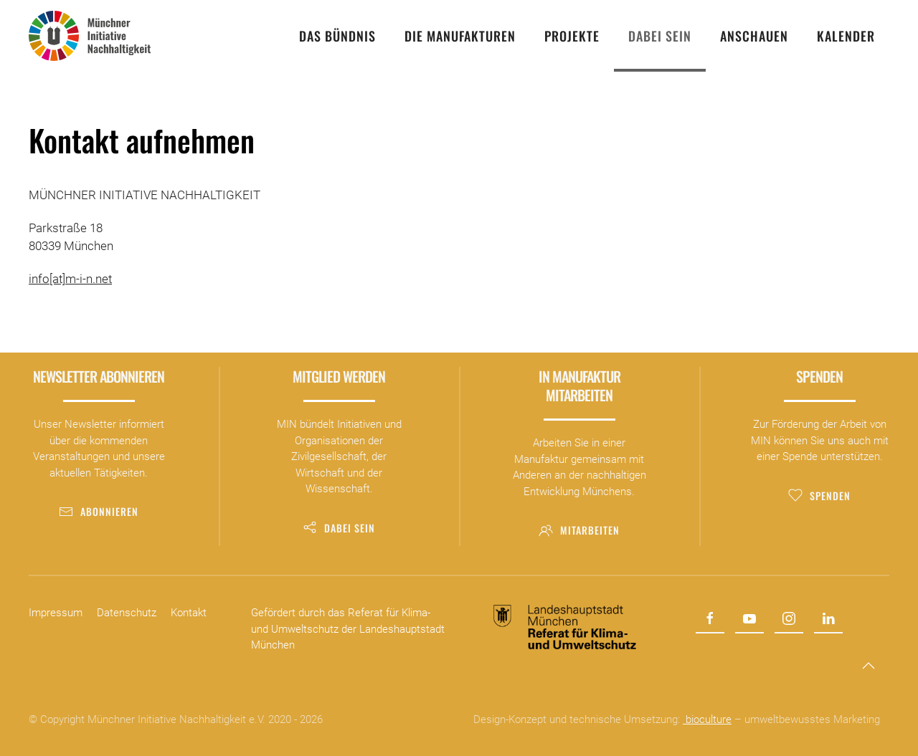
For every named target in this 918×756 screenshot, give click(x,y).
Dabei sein (339, 527)
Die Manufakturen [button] (460, 36)
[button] (868, 666)
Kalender (846, 36)
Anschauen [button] (754, 36)
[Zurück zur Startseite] (90, 36)
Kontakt (189, 612)
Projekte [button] (572, 36)
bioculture (707, 719)
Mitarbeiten (579, 529)
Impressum (55, 612)
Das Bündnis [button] (337, 36)
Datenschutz (126, 612)
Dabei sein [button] (659, 36)
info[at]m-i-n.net (70, 279)
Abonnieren (98, 511)
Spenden (819, 495)
